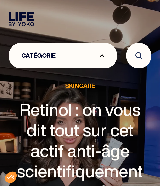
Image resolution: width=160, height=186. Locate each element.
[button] (11, 177)
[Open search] (138, 55)
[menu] (145, 12)
